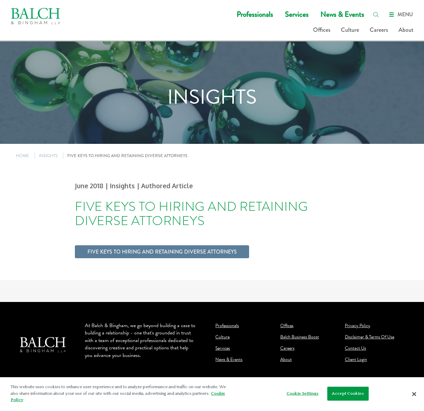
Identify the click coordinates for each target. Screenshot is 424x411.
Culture (350, 30)
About (405, 30)
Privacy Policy (357, 326)
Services (296, 14)
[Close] (414, 394)
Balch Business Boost (299, 337)
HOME (22, 155)
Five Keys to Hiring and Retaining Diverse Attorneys (162, 252)
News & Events (342, 14)
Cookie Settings (302, 393)
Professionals (255, 14)
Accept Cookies (348, 393)
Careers (379, 30)
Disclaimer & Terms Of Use (369, 337)
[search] (376, 14)
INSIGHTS (48, 155)
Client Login (356, 359)
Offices (321, 30)
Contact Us (355, 348)
